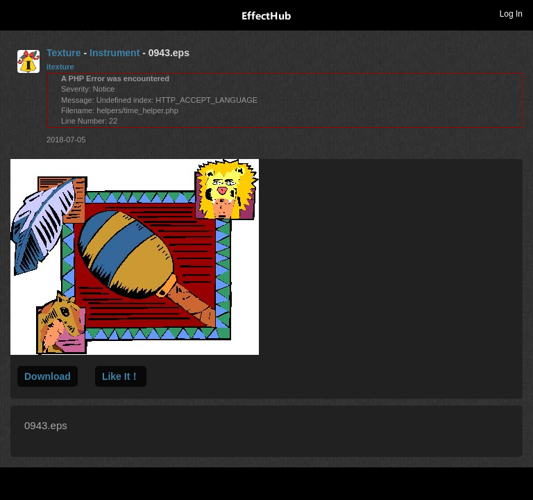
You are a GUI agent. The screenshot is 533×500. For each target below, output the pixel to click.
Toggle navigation (16, 13)
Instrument (114, 52)
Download (47, 376)
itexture (60, 66)
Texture (63, 52)
